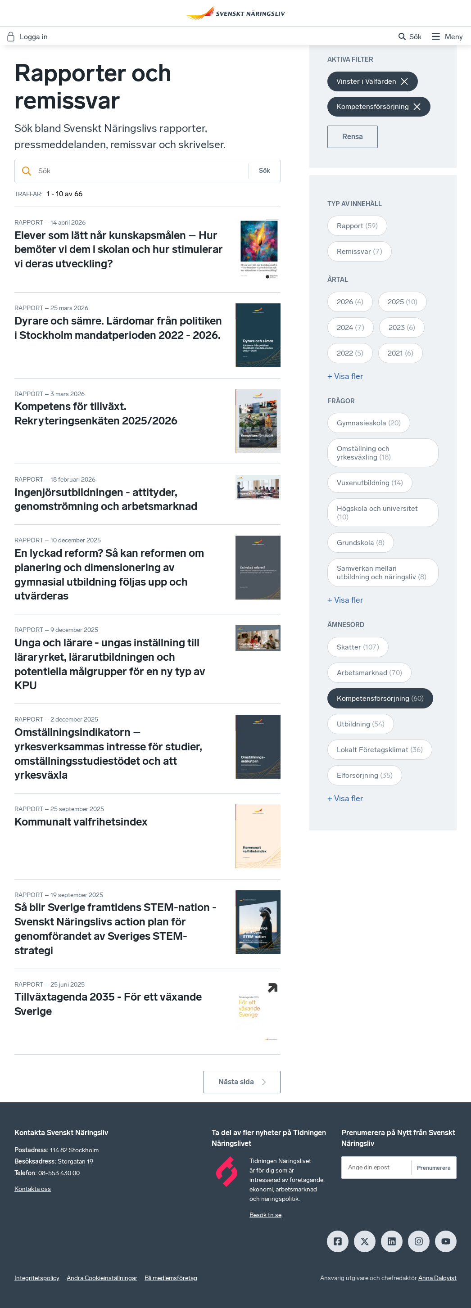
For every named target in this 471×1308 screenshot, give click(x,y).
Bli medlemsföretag (171, 1278)
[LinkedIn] (392, 1241)
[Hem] (235, 13)
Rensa (352, 136)
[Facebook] (338, 1241)
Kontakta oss (32, 1189)
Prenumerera (434, 1167)
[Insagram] (419, 1241)
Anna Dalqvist (437, 1278)
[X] (365, 1241)
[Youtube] (446, 1241)
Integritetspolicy (36, 1278)
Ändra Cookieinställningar (102, 1278)
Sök (264, 171)
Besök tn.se (265, 1215)
